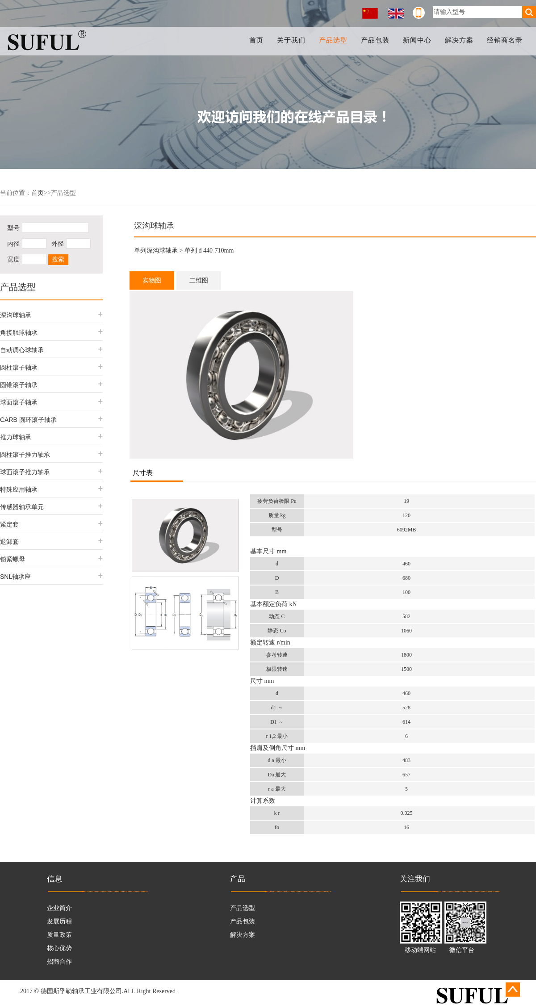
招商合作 (59, 961)
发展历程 (59, 921)
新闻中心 (417, 40)
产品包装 (376, 40)
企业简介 (59, 908)
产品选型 (334, 40)
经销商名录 (505, 40)
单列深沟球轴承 (156, 250)
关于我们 (292, 40)
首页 (258, 40)
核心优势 (59, 948)
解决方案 (459, 40)
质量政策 (59, 934)
